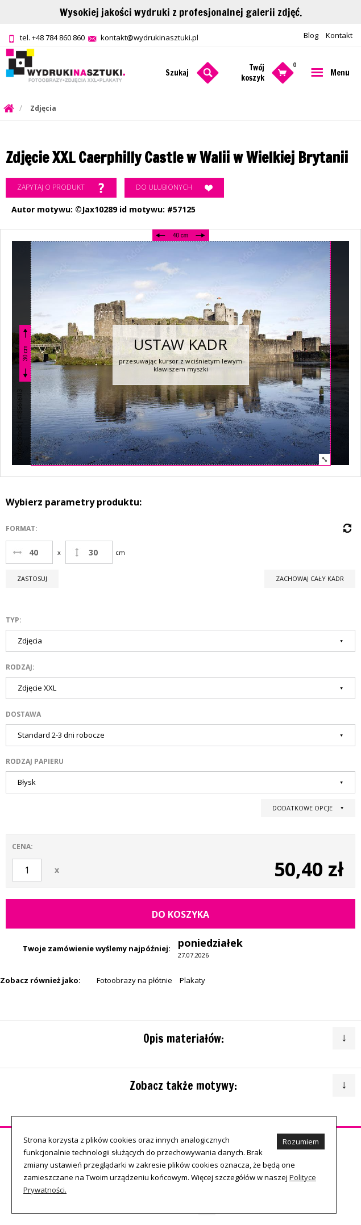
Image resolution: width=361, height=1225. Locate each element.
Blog (311, 35)
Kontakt (339, 35)
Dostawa (23, 714)
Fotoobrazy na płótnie (134, 980)
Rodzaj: (20, 667)
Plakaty (192, 980)
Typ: (14, 620)
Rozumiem (301, 1141)
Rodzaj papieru (35, 761)
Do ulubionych (174, 188)
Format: (22, 528)
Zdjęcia (43, 108)
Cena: (22, 846)
